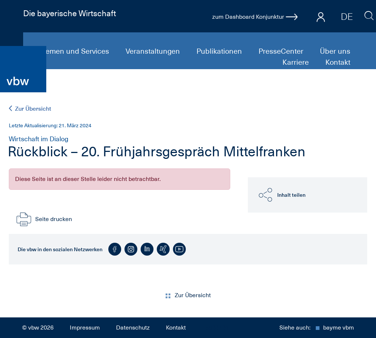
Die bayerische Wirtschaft (69, 13)
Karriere (296, 62)
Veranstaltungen (154, 51)
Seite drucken (43, 219)
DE (347, 16)
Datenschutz (133, 327)
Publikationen (220, 51)
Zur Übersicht (30, 108)
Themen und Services (74, 51)
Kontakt (337, 62)
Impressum (85, 327)
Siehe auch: (316, 327)
